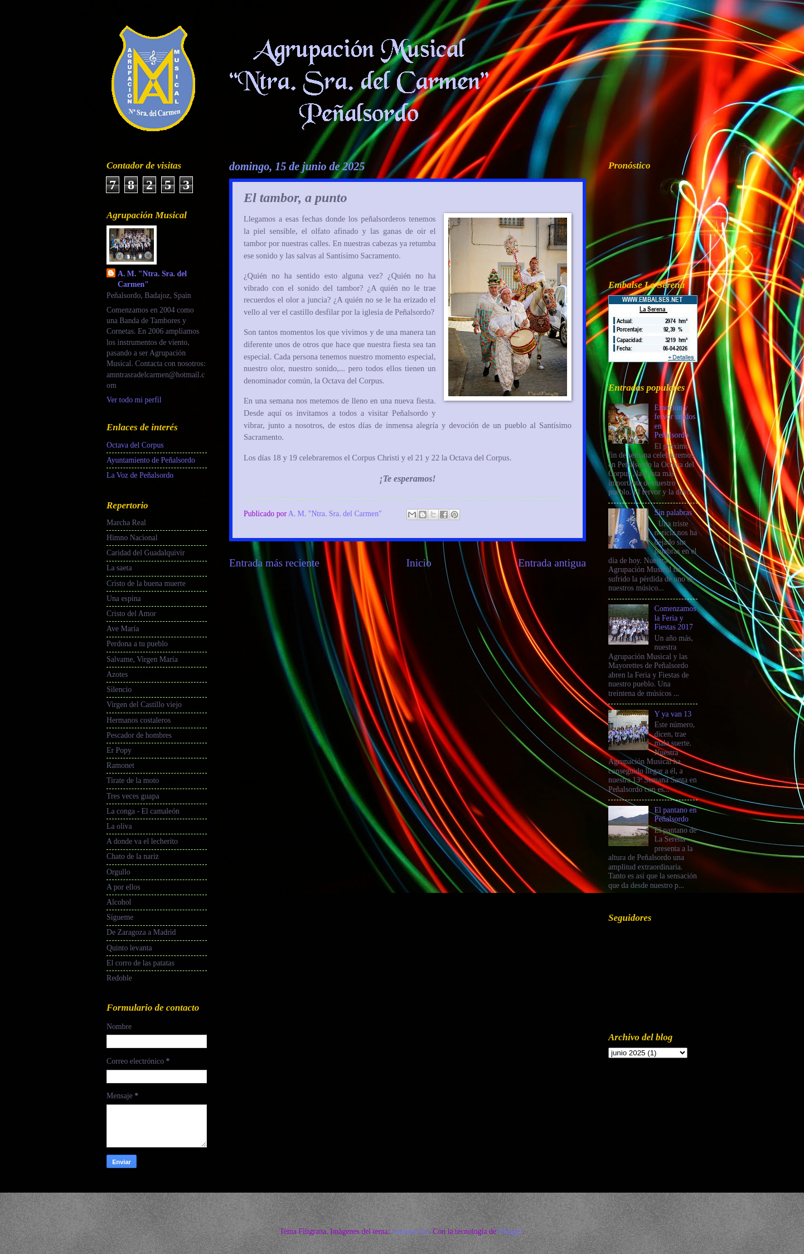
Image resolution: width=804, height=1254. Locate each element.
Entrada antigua (552, 563)
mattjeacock (410, 1231)
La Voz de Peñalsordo (139, 475)
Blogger (510, 1231)
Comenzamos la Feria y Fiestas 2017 (675, 617)
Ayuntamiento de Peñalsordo (150, 460)
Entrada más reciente (274, 563)
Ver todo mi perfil (133, 400)
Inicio (419, 563)
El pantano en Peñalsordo (676, 815)
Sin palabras (673, 512)
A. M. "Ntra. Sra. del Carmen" (152, 279)
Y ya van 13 (673, 714)
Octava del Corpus (135, 445)
